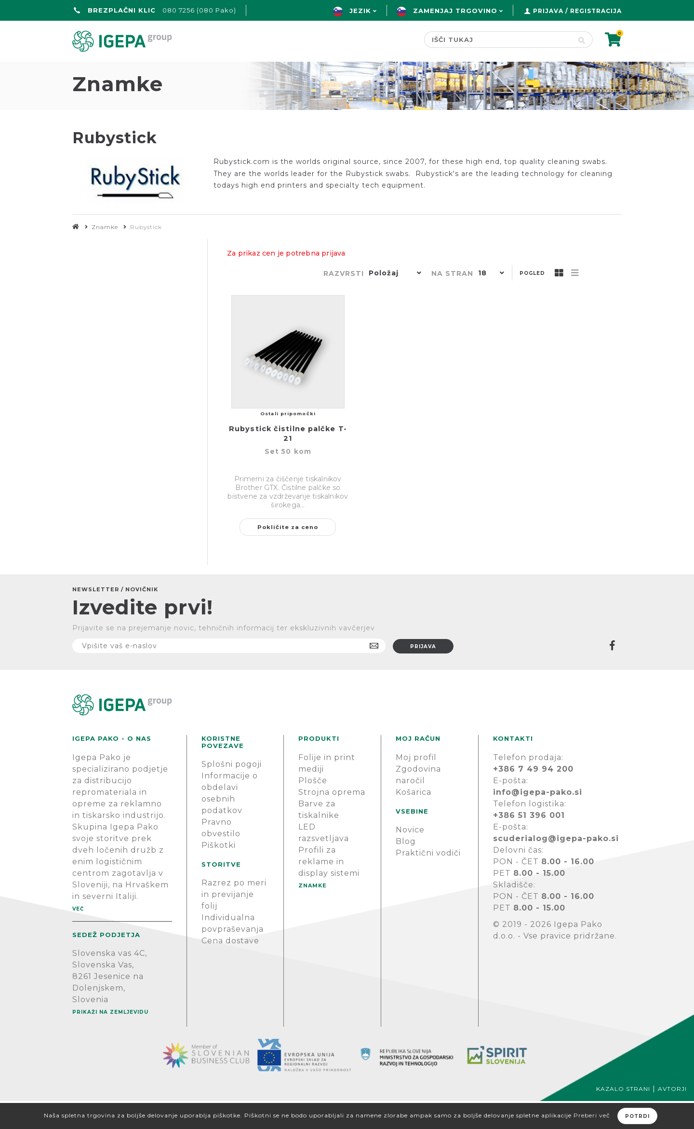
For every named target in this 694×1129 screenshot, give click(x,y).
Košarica (413, 820)
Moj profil (416, 785)
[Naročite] (229, 674)
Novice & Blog (393, 70)
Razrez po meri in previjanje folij (234, 922)
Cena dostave (230, 968)
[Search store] (497, 39)
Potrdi (637, 1116)
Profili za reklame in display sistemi (329, 889)
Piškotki (218, 873)
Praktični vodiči (428, 880)
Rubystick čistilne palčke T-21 (288, 461)
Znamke (311, 70)
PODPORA (480, 70)
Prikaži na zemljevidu (110, 1040)
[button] (393, 302)
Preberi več (592, 1115)
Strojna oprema (331, 820)
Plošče (312, 808)
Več (78, 937)
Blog (406, 869)
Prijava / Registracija (577, 10)
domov (90, 70)
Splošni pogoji (231, 792)
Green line (237, 70)
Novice (410, 857)
